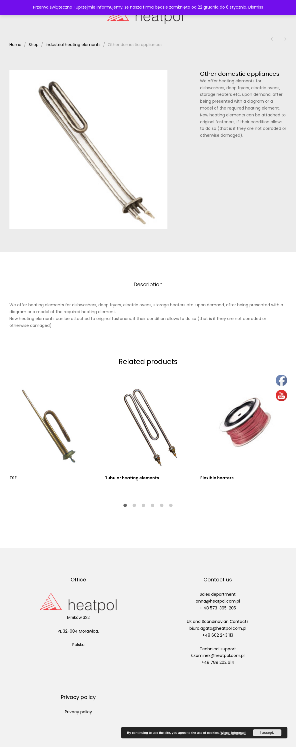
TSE (13, 478)
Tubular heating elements (132, 478)
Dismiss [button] (255, 7)
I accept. (267, 733)
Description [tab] (148, 284)
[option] (88, 149)
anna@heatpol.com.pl (218, 601)
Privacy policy (78, 712)
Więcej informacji (233, 732)
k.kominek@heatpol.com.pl (218, 655)
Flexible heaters (217, 478)
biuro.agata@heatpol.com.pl (217, 628)
